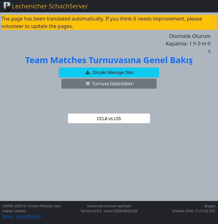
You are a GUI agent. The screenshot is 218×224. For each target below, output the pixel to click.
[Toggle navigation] (205, 6)
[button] (109, 72)
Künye (8, 216)
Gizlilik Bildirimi (28, 216)
